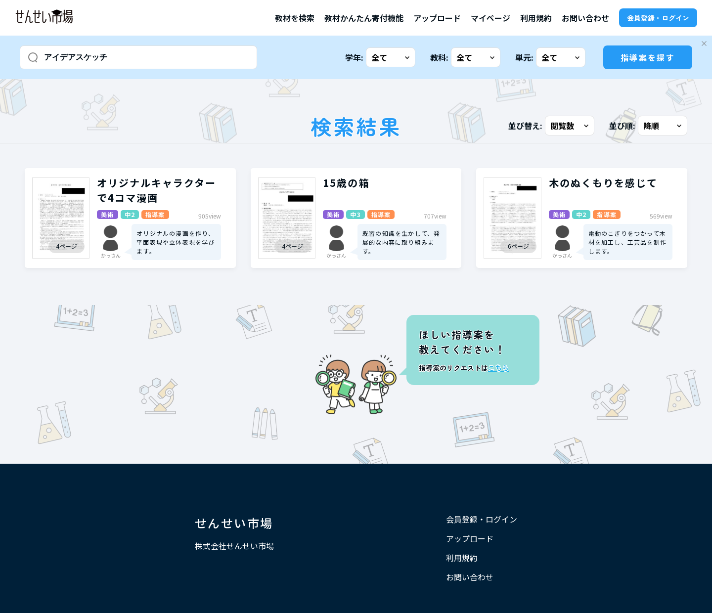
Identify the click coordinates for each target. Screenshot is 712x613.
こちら (498, 368)
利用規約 (536, 18)
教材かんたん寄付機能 (363, 18)
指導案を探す (648, 57)
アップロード (437, 18)
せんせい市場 (234, 522)
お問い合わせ (585, 18)
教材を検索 (294, 18)
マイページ (490, 18)
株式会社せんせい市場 (234, 546)
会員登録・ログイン (658, 18)
